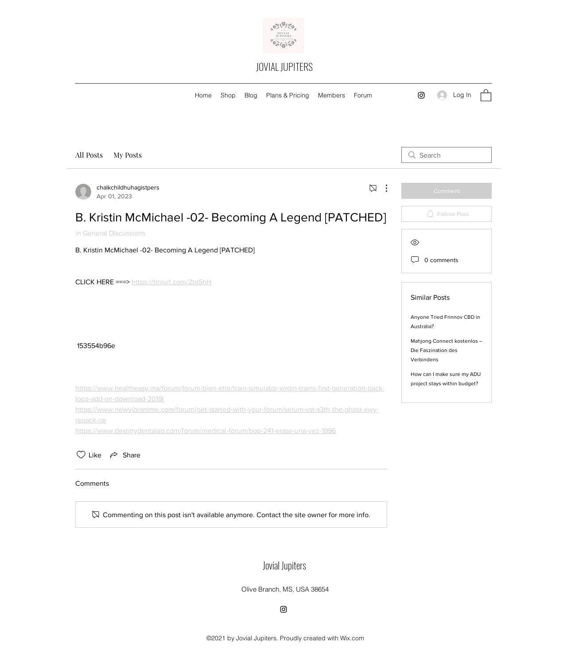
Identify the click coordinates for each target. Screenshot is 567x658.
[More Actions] (382, 188)
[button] (486, 95)
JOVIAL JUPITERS (284, 66)
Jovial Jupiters (284, 565)
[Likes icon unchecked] (81, 454)
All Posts (89, 154)
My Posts (127, 154)
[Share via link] (124, 454)
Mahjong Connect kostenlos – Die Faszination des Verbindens (446, 350)
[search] (446, 155)
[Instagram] (421, 95)
